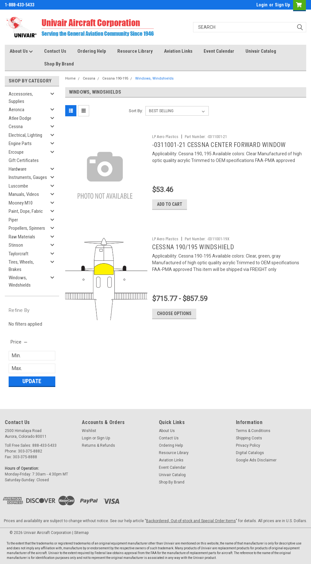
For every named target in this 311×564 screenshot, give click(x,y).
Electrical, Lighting (25, 135)
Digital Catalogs (250, 453)
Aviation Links (178, 51)
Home (70, 78)
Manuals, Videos (24, 194)
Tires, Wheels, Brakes (21, 265)
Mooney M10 (21, 203)
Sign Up (282, 4)
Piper (13, 220)
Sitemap (81, 532)
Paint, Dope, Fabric (26, 211)
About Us (21, 51)
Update (31, 381)
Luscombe (18, 186)
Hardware (18, 169)
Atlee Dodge (20, 118)
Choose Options (175, 313)
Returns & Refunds (98, 445)
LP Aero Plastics (166, 137)
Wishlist (89, 431)
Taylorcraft (18, 254)
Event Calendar (219, 51)
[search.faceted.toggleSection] (19, 342)
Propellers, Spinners (27, 228)
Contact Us (55, 51)
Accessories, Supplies (21, 97)
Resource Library (135, 51)
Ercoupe (16, 152)
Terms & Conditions (253, 431)
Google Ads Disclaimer (256, 460)
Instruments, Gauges (28, 177)
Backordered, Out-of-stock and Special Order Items (191, 521)
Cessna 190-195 (115, 78)
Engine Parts (20, 143)
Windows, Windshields (20, 281)
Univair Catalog (260, 51)
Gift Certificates (24, 160)
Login (262, 4)
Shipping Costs (249, 438)
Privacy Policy (248, 445)
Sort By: (136, 110)
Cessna (16, 126)
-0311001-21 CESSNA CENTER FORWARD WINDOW (220, 145)
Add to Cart (170, 204)
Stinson (16, 245)
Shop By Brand (59, 64)
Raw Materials (22, 237)
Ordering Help (91, 51)
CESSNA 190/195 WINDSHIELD (194, 247)
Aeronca (16, 109)
